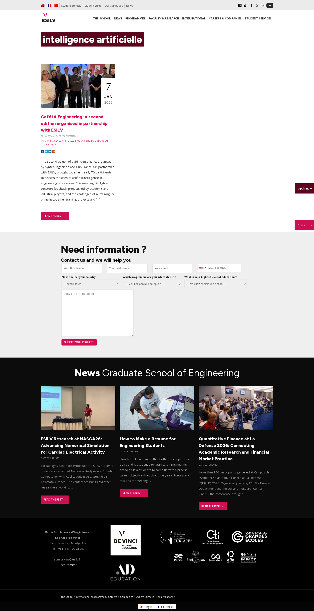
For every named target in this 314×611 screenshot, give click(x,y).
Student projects (71, 5)
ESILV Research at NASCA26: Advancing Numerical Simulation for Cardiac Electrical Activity (75, 445)
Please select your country (78, 277)
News (129, 5)
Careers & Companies (120, 597)
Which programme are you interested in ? (149, 277)
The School (67, 597)
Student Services (145, 597)
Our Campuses (114, 5)
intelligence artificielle (60, 140)
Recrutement (67, 565)
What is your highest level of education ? (210, 277)
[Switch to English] (147, 606)
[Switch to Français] (166, 606)
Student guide (93, 5)
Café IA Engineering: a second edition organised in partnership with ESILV (74, 123)
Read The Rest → (55, 215)
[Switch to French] (49, 5)
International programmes (91, 597)
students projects (85, 140)
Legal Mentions (164, 597)
